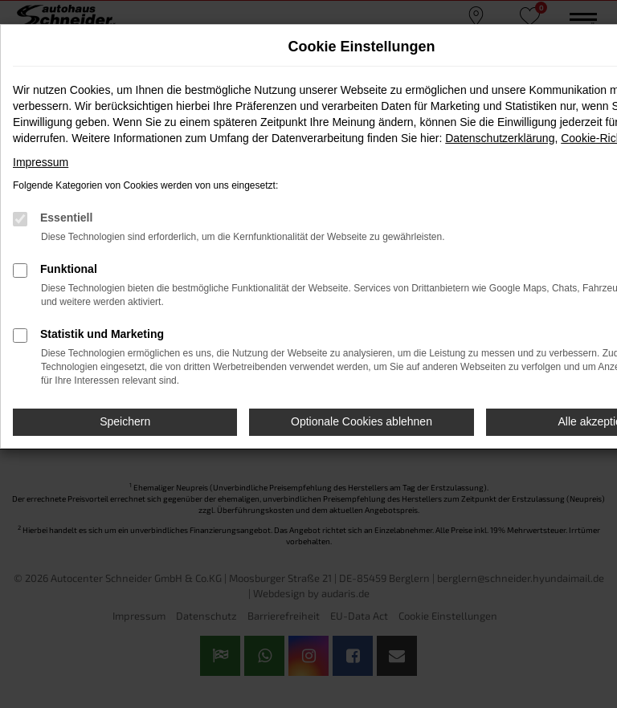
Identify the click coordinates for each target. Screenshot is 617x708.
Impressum (40, 162)
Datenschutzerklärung (499, 138)
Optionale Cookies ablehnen (361, 421)
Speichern (125, 421)
